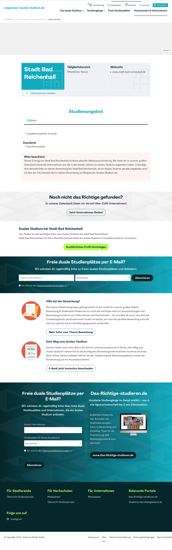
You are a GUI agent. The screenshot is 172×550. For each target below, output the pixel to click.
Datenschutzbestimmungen (50, 285)
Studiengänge (95, 10)
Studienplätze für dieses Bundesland (53, 441)
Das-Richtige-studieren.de (143, 496)
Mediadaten (53, 496)
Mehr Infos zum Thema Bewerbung (71, 332)
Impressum (93, 537)
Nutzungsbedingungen (144, 537)
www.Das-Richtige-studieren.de (113, 455)
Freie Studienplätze (119, 10)
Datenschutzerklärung (120, 537)
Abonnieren (142, 278)
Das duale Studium (71, 10)
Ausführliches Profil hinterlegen (86, 247)
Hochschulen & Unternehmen (150, 10)
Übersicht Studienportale (20, 496)
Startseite (8, 19)
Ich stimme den (44, 285)
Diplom (32, 120)
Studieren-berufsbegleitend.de (145, 502)
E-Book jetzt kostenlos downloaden (71, 368)
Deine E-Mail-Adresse (53, 428)
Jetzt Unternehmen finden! (86, 212)
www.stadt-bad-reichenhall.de (129, 71)
